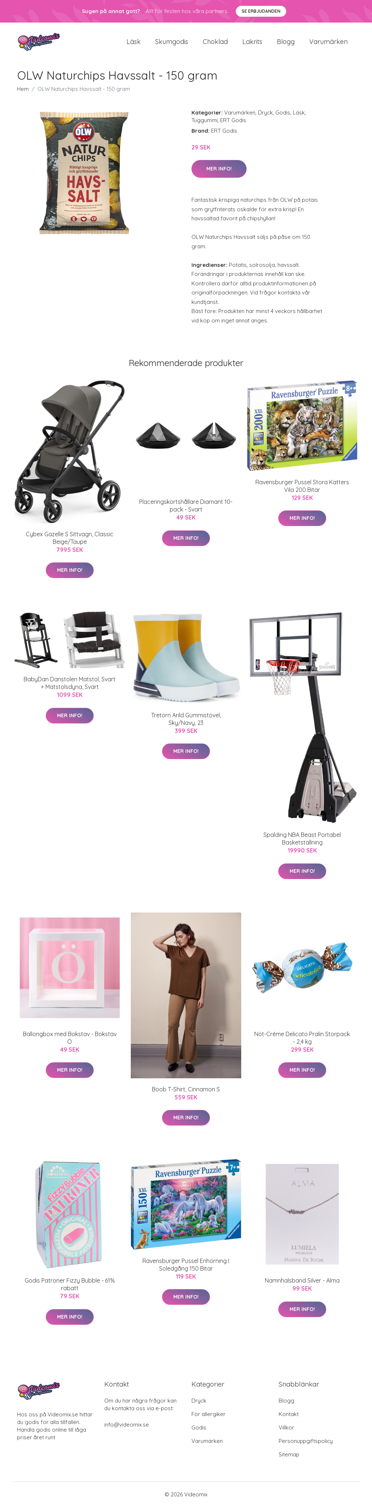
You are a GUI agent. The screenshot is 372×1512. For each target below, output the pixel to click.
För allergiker (208, 1419)
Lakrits (252, 44)
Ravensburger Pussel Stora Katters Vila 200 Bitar (302, 491)
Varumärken (328, 44)
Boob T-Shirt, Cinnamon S (186, 1094)
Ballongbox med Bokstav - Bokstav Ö (70, 1042)
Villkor (286, 1432)
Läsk (133, 44)
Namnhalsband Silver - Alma (302, 1285)
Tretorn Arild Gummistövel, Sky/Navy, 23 (186, 724)
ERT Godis (233, 125)
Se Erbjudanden (261, 11)
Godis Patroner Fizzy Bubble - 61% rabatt (70, 1289)
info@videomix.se (126, 1429)
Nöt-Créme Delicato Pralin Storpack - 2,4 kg (302, 1042)
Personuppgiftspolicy (306, 1446)
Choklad (215, 44)
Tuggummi (204, 125)
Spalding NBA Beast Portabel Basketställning (302, 843)
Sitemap (289, 1459)
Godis (282, 117)
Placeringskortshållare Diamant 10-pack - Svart (185, 510)
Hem (23, 94)
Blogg (286, 44)
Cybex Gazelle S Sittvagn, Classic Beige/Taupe (69, 543)
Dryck (265, 117)
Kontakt (289, 1419)
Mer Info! (219, 174)
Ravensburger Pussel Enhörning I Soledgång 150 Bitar (185, 1269)
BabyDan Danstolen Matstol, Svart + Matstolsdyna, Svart (70, 688)
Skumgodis (171, 44)
